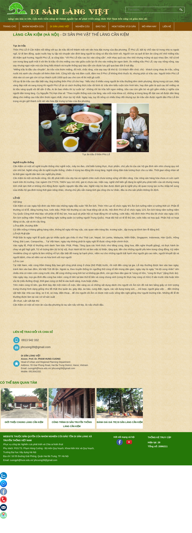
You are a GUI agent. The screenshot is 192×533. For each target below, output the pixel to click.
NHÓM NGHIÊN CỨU (33, 26)
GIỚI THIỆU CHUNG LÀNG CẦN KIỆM (24, 422)
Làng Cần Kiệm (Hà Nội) (36, 35)
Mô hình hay (149, 26)
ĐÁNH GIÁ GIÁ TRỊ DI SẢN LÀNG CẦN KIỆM (120, 422)
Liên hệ (167, 26)
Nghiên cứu (82, 26)
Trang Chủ (9, 26)
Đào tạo (101, 26)
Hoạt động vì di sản (124, 26)
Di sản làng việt (59, 26)
